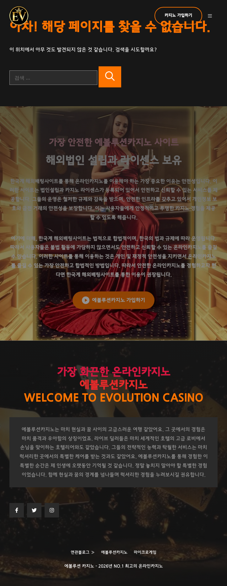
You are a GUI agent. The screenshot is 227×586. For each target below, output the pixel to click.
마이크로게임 (145, 552)
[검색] (110, 76)
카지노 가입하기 (178, 16)
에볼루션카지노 (114, 552)
